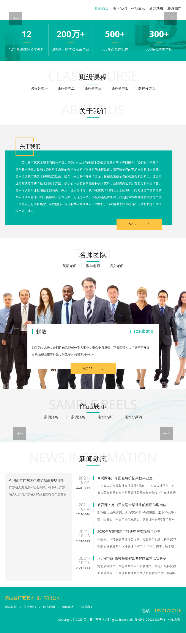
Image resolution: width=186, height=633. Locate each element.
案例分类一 (52, 417)
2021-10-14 (83, 487)
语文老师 (116, 265)
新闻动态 (156, 8)
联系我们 (174, 8)
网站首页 (102, 8)
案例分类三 (106, 417)
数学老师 (93, 265)
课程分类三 (93, 88)
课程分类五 (146, 88)
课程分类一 (39, 88)
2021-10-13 (83, 541)
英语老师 (69, 265)
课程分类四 (120, 88)
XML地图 (174, 619)
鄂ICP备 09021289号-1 (149, 619)
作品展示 (138, 8)
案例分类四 (133, 417)
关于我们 (120, 8)
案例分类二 (79, 417)
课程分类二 (66, 88)
